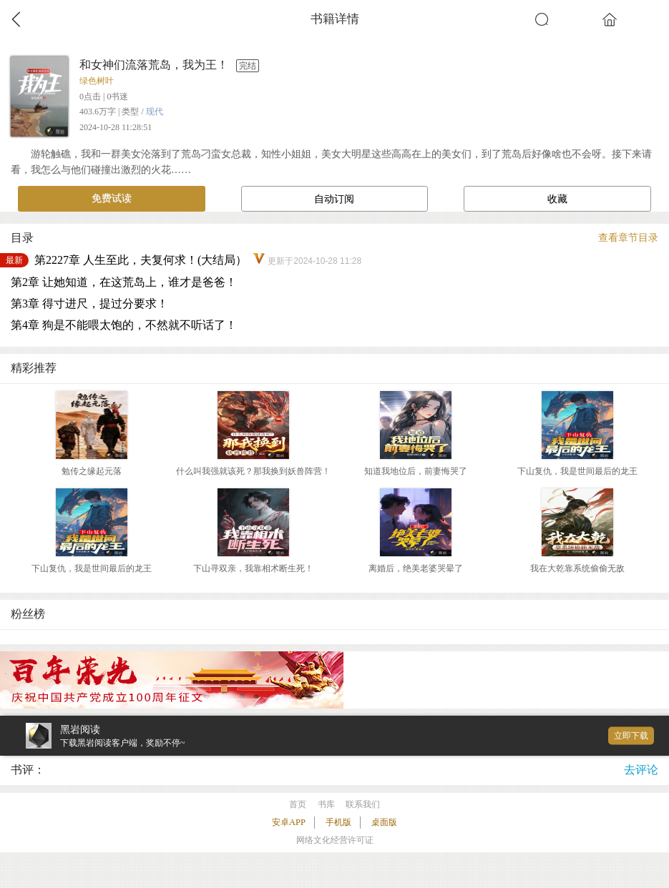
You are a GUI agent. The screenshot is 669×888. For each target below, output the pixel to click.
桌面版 (384, 822)
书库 (326, 804)
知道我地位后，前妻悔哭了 (415, 471)
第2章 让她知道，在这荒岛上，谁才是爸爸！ (124, 282)
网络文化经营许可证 (334, 840)
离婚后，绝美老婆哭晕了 (415, 568)
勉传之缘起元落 (92, 471)
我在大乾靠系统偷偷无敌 (577, 568)
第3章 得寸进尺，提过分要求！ (89, 303)
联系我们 (363, 804)
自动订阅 (334, 199)
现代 (154, 112)
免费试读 (112, 198)
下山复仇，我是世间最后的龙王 (577, 471)
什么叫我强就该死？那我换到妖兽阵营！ (253, 471)
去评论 (641, 770)
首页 (297, 804)
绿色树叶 (96, 81)
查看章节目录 (628, 237)
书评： (28, 770)
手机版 (338, 822)
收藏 (557, 199)
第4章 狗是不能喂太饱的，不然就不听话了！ (124, 325)
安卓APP (289, 822)
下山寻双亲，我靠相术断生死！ (253, 568)
